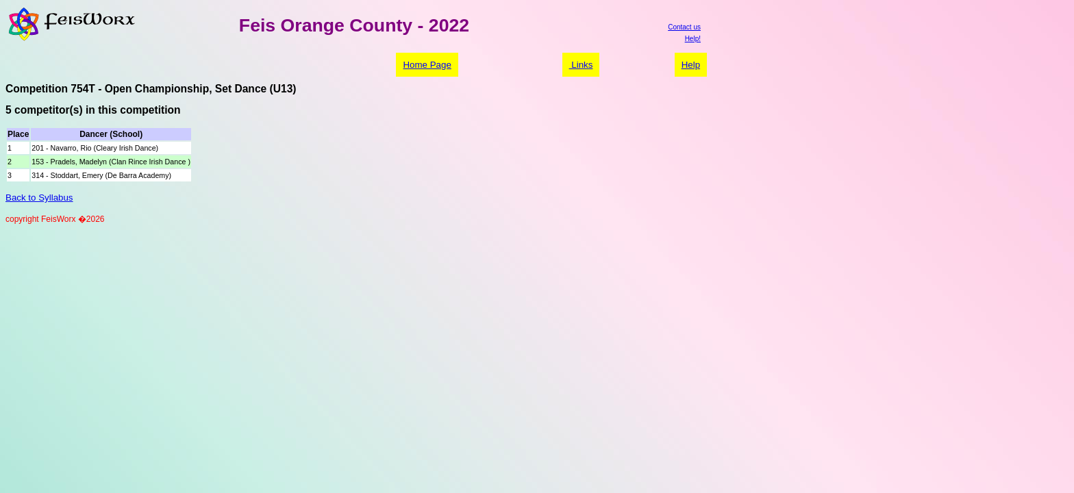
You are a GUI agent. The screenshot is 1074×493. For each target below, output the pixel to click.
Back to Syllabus (39, 197)
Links (581, 65)
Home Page (427, 65)
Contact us (684, 27)
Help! (693, 38)
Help (691, 65)
